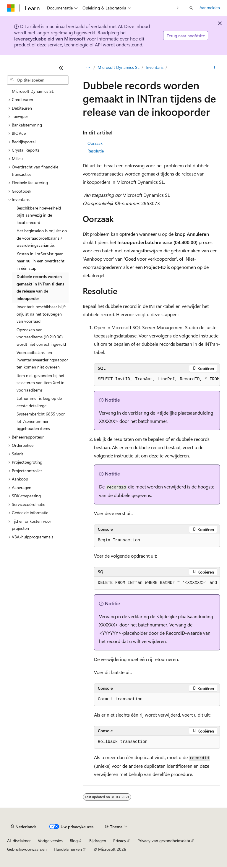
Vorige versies (50, 840)
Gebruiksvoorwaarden (27, 849)
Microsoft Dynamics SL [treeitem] (33, 91)
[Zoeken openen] (191, 8)
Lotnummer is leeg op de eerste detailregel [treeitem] (39, 401)
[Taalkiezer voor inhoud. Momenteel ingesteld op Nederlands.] (23, 827)
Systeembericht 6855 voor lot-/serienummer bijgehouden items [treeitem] (41, 421)
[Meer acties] (215, 67)
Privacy (119, 840)
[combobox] (38, 80)
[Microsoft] (11, 8)
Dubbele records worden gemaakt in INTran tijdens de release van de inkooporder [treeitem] (40, 287)
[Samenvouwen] (61, 67)
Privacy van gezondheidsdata (163, 840)
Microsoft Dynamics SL (119, 67)
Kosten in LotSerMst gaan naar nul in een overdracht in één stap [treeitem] (40, 261)
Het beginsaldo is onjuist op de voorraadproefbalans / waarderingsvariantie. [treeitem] (42, 238)
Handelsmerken (68, 849)
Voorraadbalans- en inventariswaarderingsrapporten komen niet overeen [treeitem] (42, 360)
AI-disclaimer (19, 840)
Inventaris (154, 67)
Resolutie (95, 151)
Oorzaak (95, 143)
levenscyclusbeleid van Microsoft (49, 38)
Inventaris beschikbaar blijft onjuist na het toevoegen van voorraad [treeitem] (41, 314)
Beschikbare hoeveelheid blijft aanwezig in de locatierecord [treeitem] (39, 215)
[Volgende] (178, 8)
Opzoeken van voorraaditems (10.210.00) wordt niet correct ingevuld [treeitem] (41, 337)
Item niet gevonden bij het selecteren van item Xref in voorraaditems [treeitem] (40, 383)
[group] (157, 379)
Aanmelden (210, 7)
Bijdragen (97, 840)
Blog (74, 840)
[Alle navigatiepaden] (88, 67)
